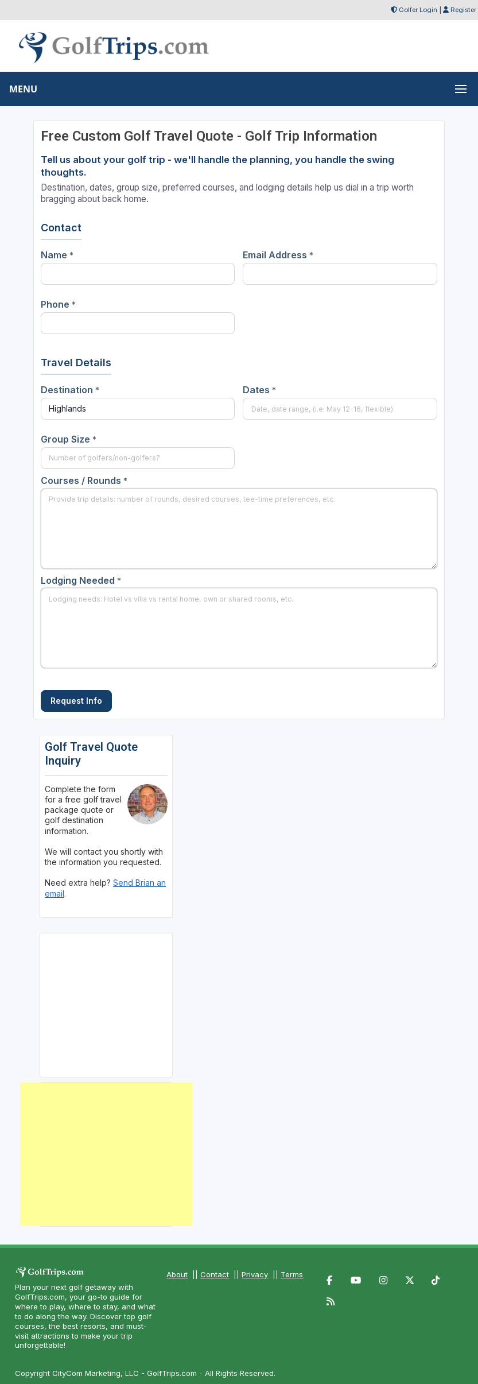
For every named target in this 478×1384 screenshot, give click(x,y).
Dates (259, 390)
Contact (214, 1274)
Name (57, 255)
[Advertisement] (106, 1154)
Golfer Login (418, 10)
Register (463, 10)
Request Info (76, 700)
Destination (70, 390)
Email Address (278, 255)
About (177, 1274)
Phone (58, 304)
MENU (23, 89)
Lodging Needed (81, 580)
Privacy (255, 1274)
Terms (292, 1274)
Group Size (68, 439)
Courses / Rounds (84, 480)
